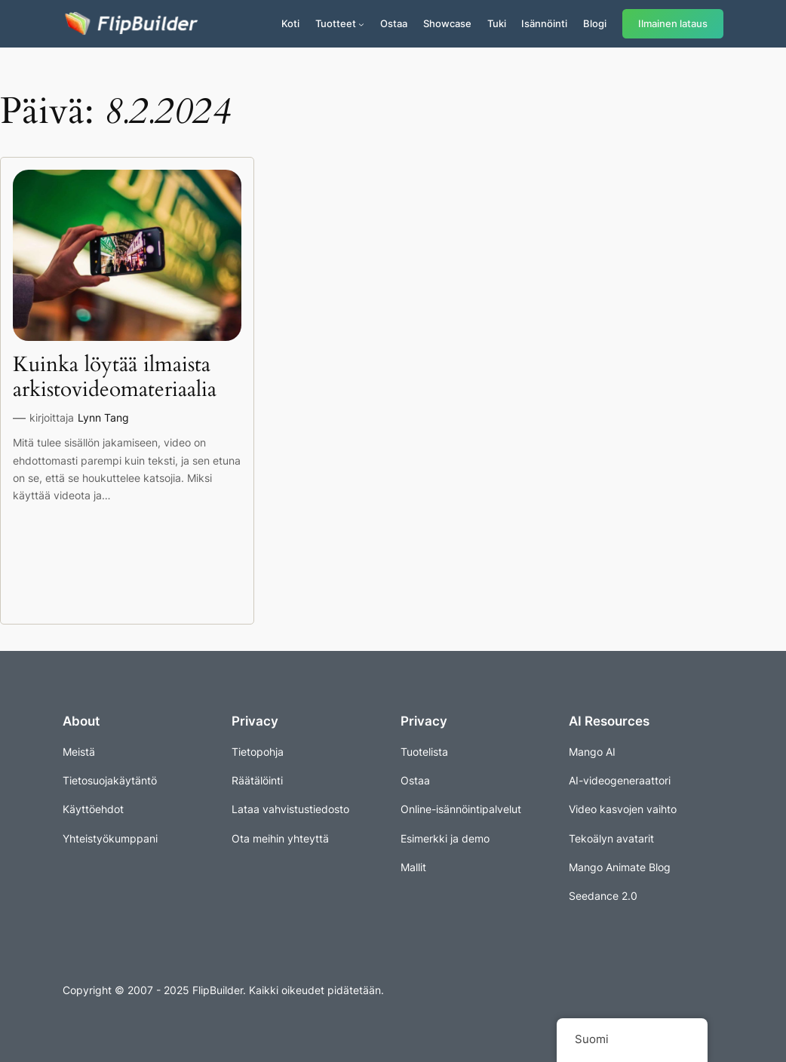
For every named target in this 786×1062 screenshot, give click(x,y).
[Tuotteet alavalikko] (361, 24)
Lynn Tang (103, 417)
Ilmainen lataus (673, 23)
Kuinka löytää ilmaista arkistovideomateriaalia (114, 377)
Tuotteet (335, 23)
